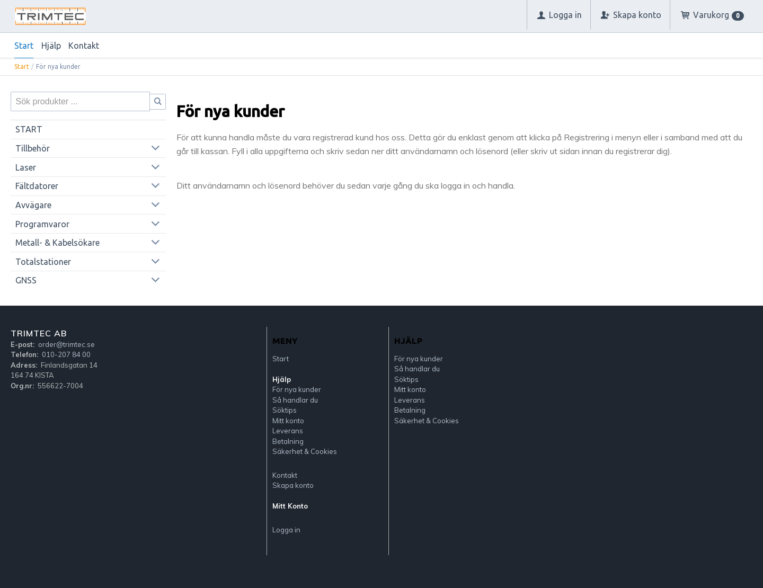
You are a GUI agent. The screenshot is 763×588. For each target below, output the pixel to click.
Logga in (286, 529)
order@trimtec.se (66, 344)
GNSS (26, 280)
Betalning (288, 441)
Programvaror (42, 224)
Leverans (287, 430)
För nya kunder (296, 389)
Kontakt (83, 45)
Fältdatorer (36, 186)
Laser (25, 167)
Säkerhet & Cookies (304, 451)
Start (23, 45)
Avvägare (33, 205)
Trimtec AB (39, 333)
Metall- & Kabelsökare (57, 242)
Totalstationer (43, 261)
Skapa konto (293, 485)
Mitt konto (288, 420)
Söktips (284, 410)
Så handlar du (295, 400)
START (28, 129)
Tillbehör (32, 148)
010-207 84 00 (66, 354)
